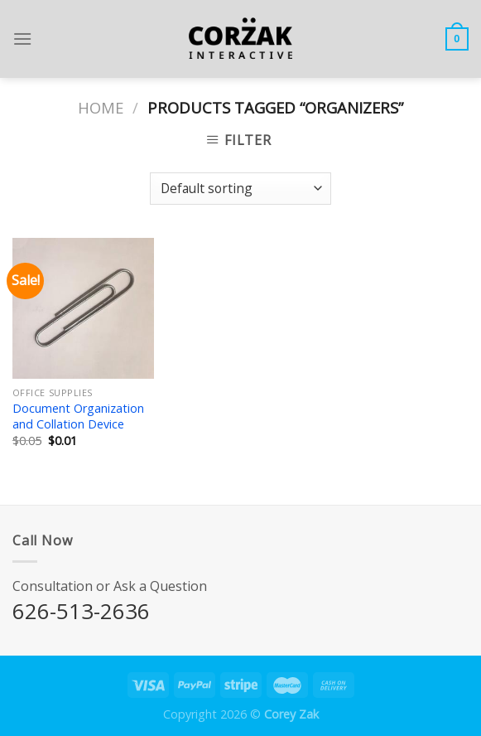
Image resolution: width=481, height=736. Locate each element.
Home (100, 107)
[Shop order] (240, 188)
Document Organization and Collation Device (78, 416)
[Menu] (22, 38)
